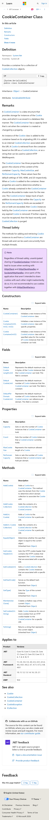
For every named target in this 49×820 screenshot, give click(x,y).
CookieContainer (11, 111)
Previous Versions (23, 805)
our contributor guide (30, 733)
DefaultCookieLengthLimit (8, 370)
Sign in (44, 3)
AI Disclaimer (7, 805)
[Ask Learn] (32, 9)
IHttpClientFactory (26, 287)
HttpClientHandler (27, 269)
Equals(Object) (9, 538)
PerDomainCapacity (11, 174)
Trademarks (6, 816)
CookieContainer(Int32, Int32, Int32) (9, 324)
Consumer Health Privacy (12, 812)
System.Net (17, 55)
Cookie (39, 115)
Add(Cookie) (8, 485)
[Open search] (37, 3)
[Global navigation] (2, 3)
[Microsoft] (24, 3)
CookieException (14, 704)
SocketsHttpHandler (14, 272)
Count (5, 437)
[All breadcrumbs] (4, 9)
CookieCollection (10, 68)
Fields (6, 38)
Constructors (9, 35)
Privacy (17, 809)
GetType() (7, 590)
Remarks (7, 31)
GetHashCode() (9, 580)
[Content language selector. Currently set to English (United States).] (14, 793)
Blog (34, 805)
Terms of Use (32, 812)
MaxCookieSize (27, 170)
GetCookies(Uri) (9, 567)
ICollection (12, 708)
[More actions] (44, 9)
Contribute (6, 809)
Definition (8, 28)
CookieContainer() (10, 313)
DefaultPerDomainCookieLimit (8, 396)
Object (16, 91)
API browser (14, 9)
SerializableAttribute (21, 97)
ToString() (7, 627)
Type (27, 590)
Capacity (15, 170)
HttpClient (9, 269)
